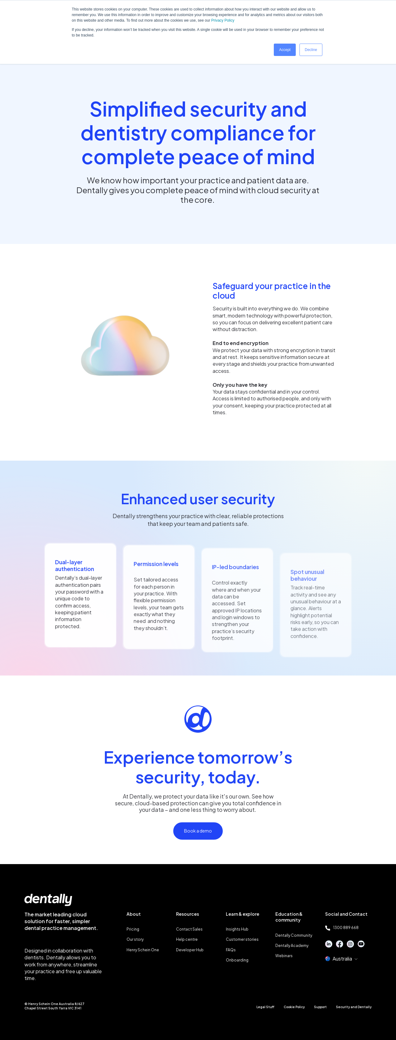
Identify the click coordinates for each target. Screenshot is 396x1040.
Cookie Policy (294, 1007)
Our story (135, 939)
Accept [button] (285, 50)
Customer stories (242, 939)
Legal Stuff (265, 1007)
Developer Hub (190, 950)
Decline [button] (311, 50)
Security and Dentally (354, 1007)
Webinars (284, 955)
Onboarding (237, 960)
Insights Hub (237, 929)
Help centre (187, 939)
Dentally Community (293, 935)
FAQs (231, 950)
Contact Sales (189, 929)
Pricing (133, 929)
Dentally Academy (291, 945)
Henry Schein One (143, 950)
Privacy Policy (223, 20)
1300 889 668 (342, 927)
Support (320, 1007)
